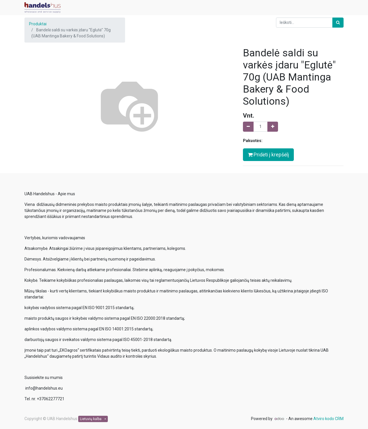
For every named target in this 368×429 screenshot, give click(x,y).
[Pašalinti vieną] (248, 127)
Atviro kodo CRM (328, 418)
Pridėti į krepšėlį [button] (268, 155)
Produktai (38, 24)
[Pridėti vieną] (272, 127)
